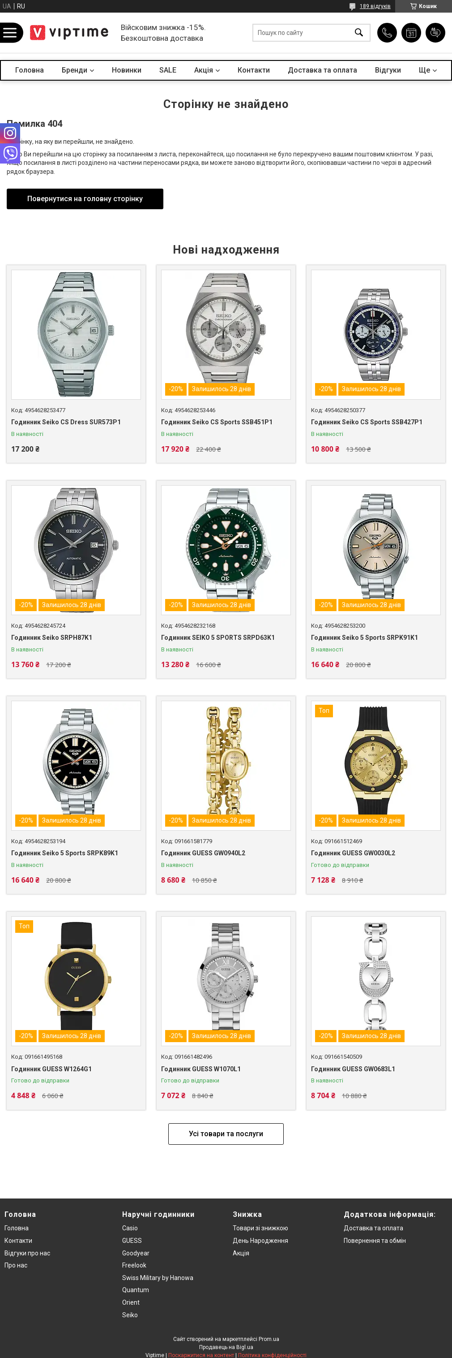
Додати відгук (435, 33)
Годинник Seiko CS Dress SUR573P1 (66, 422)
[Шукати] (359, 33)
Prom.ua (269, 1339)
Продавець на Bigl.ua (226, 1347)
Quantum (135, 1289)
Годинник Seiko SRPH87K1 (51, 637)
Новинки (126, 70)
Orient (131, 1302)
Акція (241, 1253)
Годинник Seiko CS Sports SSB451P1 (217, 422)
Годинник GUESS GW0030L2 (353, 853)
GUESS (132, 1240)
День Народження (260, 1240)
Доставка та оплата (322, 70)
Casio (130, 1228)
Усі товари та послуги (226, 1134)
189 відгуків (375, 6)
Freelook (134, 1265)
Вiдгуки (388, 70)
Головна (29, 70)
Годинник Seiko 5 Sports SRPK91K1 (364, 637)
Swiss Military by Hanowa (157, 1277)
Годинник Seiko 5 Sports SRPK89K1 (64, 853)
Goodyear (135, 1253)
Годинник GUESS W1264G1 (51, 1069)
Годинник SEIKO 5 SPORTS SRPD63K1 (218, 637)
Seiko (130, 1315)
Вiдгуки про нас (27, 1253)
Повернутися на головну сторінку (85, 198)
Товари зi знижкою (260, 1228)
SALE (167, 70)
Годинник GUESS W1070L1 (201, 1069)
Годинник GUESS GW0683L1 (353, 1069)
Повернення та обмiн (375, 1240)
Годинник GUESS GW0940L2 (203, 853)
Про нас (15, 1265)
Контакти (254, 70)
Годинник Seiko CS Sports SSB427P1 (366, 422)
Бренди (74, 70)
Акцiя (203, 70)
